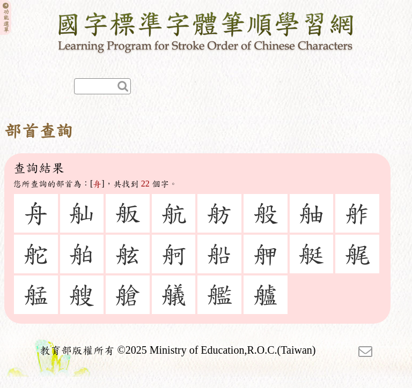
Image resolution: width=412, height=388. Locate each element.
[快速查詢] (102, 86)
